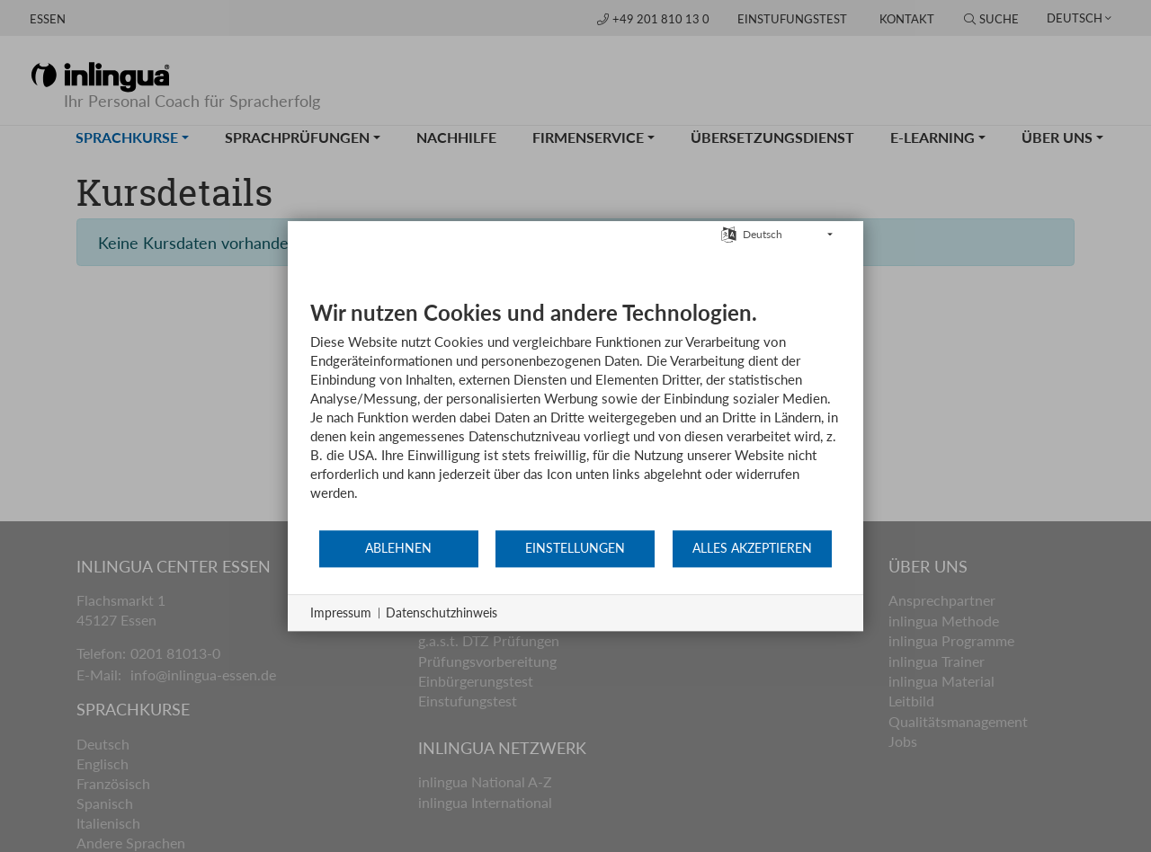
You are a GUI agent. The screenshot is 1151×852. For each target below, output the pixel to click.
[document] (575, 414)
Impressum (340, 612)
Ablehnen (398, 548)
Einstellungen (575, 548)
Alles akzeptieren (752, 548)
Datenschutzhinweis (441, 612)
